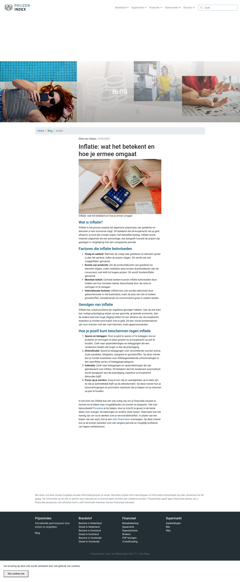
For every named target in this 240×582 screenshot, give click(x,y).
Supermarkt (174, 518)
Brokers (126, 534)
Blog (50, 130)
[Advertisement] (120, 38)
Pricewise (98, 408)
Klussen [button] (188, 7)
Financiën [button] (154, 7)
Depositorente (130, 530)
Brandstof (85, 518)
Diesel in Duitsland (89, 534)
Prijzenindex (16, 8)
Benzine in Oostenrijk (90, 537)
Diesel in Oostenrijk (89, 541)
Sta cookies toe (16, 573)
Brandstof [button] (121, 7)
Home (41, 130)
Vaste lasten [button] (172, 7)
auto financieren (121, 419)
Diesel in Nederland (89, 526)
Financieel (129, 518)
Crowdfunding (130, 541)
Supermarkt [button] (137, 7)
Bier (168, 526)
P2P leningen (129, 537)
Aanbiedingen (173, 523)
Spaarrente (128, 526)
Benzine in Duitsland (90, 530)
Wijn (168, 530)
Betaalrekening (130, 523)
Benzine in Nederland (90, 523)
